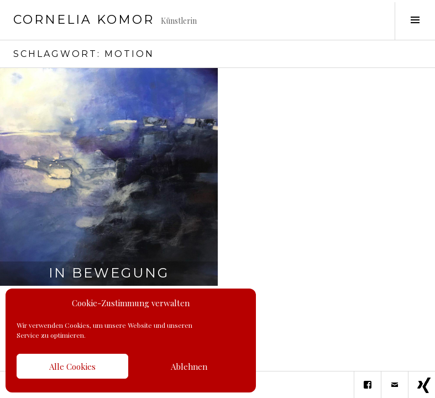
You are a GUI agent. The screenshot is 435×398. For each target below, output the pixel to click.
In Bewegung (109, 273)
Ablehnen (189, 366)
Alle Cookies (72, 366)
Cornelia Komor (83, 19)
